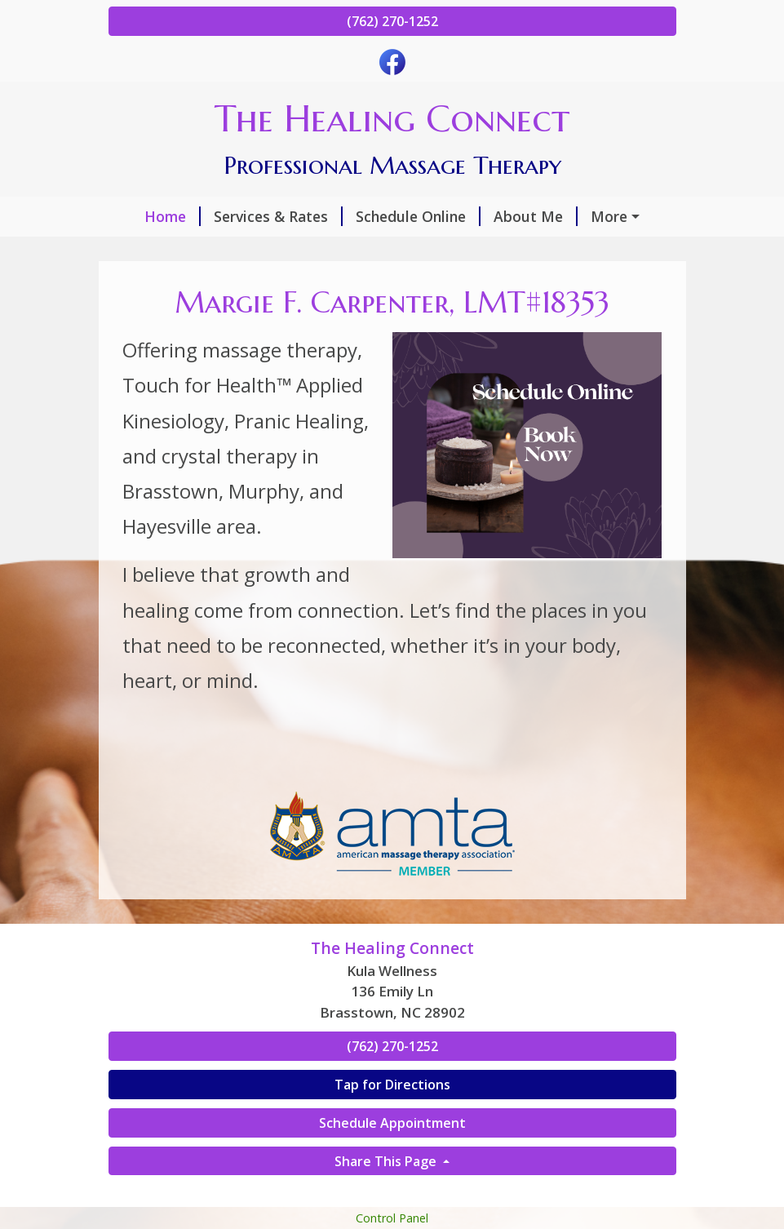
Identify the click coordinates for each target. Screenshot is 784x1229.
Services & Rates (278, 216)
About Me (536, 216)
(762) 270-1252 (392, 21)
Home (172, 216)
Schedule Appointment (392, 1123)
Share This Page (387, 1161)
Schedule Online (418, 216)
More (609, 216)
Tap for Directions (392, 1085)
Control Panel (392, 1218)
